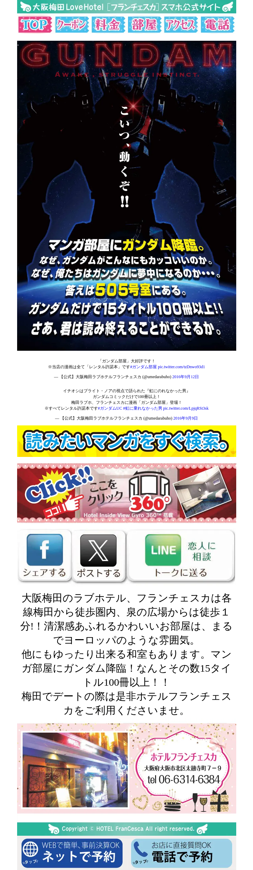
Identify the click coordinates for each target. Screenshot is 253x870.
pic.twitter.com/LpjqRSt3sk (186, 408)
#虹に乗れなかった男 (142, 408)
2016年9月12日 (185, 376)
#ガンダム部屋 (143, 366)
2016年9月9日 (185, 418)
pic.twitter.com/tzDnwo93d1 (181, 366)
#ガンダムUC (110, 408)
